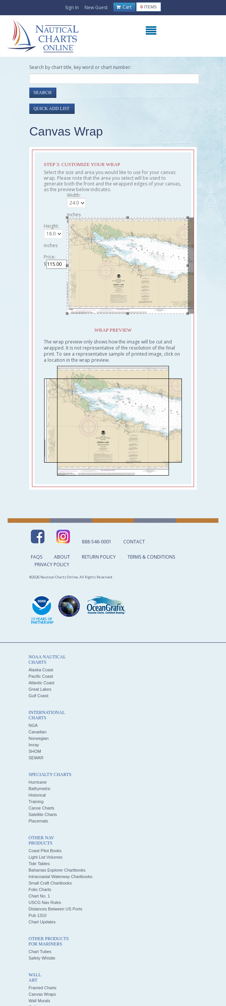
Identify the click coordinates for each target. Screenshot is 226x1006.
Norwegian (39, 738)
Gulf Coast (38, 695)
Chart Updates (42, 922)
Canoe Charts (41, 808)
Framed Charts (42, 987)
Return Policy (99, 557)
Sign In (72, 7)
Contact (134, 541)
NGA (33, 725)
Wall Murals (39, 1000)
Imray (34, 745)
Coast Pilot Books (45, 850)
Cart (124, 7)
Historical (37, 795)
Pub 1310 (37, 915)
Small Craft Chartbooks (50, 883)
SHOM (35, 751)
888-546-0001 (96, 541)
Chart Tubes (40, 951)
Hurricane (38, 782)
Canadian (37, 732)
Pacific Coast (41, 676)
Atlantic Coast (41, 682)
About (62, 557)
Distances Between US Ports (55, 909)
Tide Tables (39, 863)
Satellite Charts (43, 814)
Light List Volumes (45, 857)
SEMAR (36, 757)
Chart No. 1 (39, 896)
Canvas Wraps (42, 994)
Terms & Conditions (151, 557)
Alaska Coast (41, 669)
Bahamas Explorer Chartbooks (57, 870)
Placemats (38, 821)
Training (36, 801)
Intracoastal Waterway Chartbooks (60, 876)
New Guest (96, 7)
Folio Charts (40, 889)
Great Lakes (40, 689)
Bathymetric (40, 788)
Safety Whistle (42, 958)
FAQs (36, 557)
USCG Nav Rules (45, 902)
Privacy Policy (52, 564)
